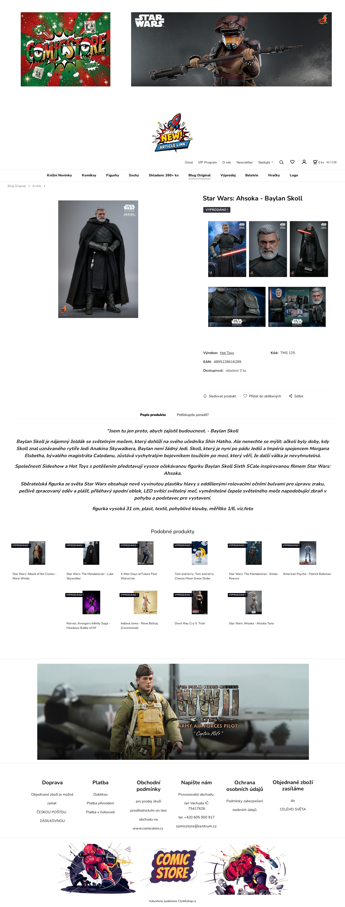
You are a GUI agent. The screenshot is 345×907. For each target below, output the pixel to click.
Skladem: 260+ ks (164, 175)
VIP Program (207, 162)
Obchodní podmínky (149, 786)
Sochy (134, 175)
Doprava (52, 782)
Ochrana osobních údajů (244, 786)
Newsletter (245, 162)
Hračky (274, 175)
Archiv (36, 186)
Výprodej (228, 175)
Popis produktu (153, 414)
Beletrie (251, 175)
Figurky (112, 175)
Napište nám (196, 782)
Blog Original (199, 175)
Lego (294, 175)
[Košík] (318, 162)
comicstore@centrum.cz (196, 826)
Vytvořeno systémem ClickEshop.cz (172, 901)
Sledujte (264, 162)
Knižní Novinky (59, 175)
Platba (100, 782)
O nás (226, 162)
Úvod (189, 162)
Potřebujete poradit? (193, 414)
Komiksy (89, 175)
